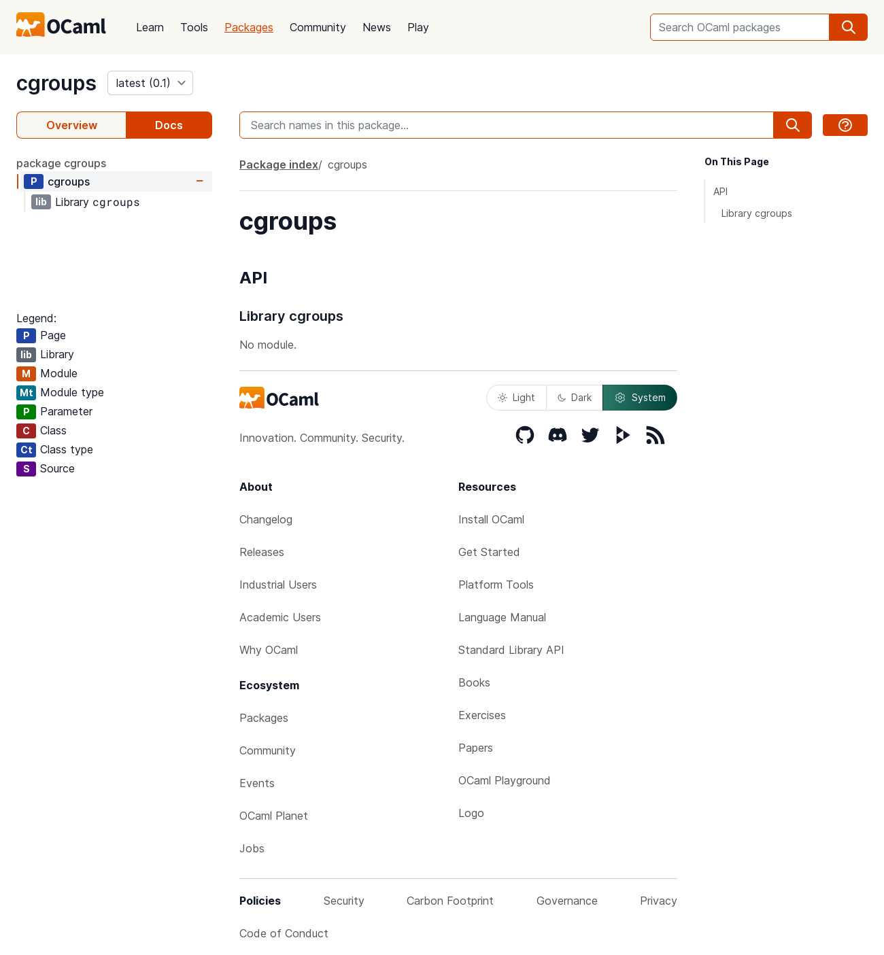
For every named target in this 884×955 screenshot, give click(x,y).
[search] (849, 27)
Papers (475, 747)
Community (318, 27)
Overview (71, 125)
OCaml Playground (504, 780)
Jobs (252, 848)
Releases (261, 552)
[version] (150, 83)
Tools (194, 27)
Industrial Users (278, 584)
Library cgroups (756, 213)
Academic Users (280, 617)
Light (516, 397)
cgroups (56, 83)
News (376, 27)
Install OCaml (491, 519)
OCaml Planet (273, 815)
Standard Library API (511, 650)
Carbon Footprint (450, 900)
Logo (471, 813)
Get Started (489, 552)
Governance (567, 900)
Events (257, 783)
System (640, 398)
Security (344, 900)
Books (474, 682)
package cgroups (61, 163)
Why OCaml (268, 650)
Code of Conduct (283, 933)
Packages (248, 27)
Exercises (482, 715)
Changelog (265, 519)
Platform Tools (496, 584)
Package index (278, 164)
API (720, 191)
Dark (575, 397)
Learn (150, 27)
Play (418, 27)
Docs (169, 125)
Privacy (658, 900)
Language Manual (502, 617)
